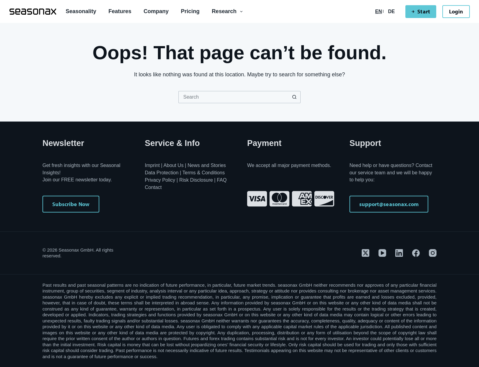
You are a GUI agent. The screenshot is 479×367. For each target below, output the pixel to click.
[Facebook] (416, 253)
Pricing (190, 11)
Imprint (152, 165)
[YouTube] (382, 253)
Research (228, 11)
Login (456, 11)
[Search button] (294, 97)
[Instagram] (433, 253)
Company (156, 11)
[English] (378, 11)
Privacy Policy (160, 180)
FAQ (222, 180)
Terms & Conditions (203, 172)
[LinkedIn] (399, 253)
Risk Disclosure (196, 180)
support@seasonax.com (389, 204)
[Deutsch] (391, 11)
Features (119, 11)
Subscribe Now (71, 204)
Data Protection (161, 172)
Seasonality (81, 11)
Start (420, 11)
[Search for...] (233, 97)
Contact (153, 187)
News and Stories (207, 165)
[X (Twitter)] (365, 253)
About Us (173, 165)
